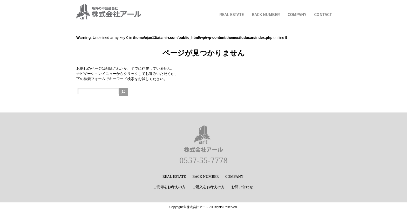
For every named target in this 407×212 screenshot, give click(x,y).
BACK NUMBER (266, 14)
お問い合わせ (242, 186)
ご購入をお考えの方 (208, 186)
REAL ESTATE (231, 14)
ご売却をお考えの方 (169, 186)
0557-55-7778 (203, 160)
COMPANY (297, 14)
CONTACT (323, 14)
